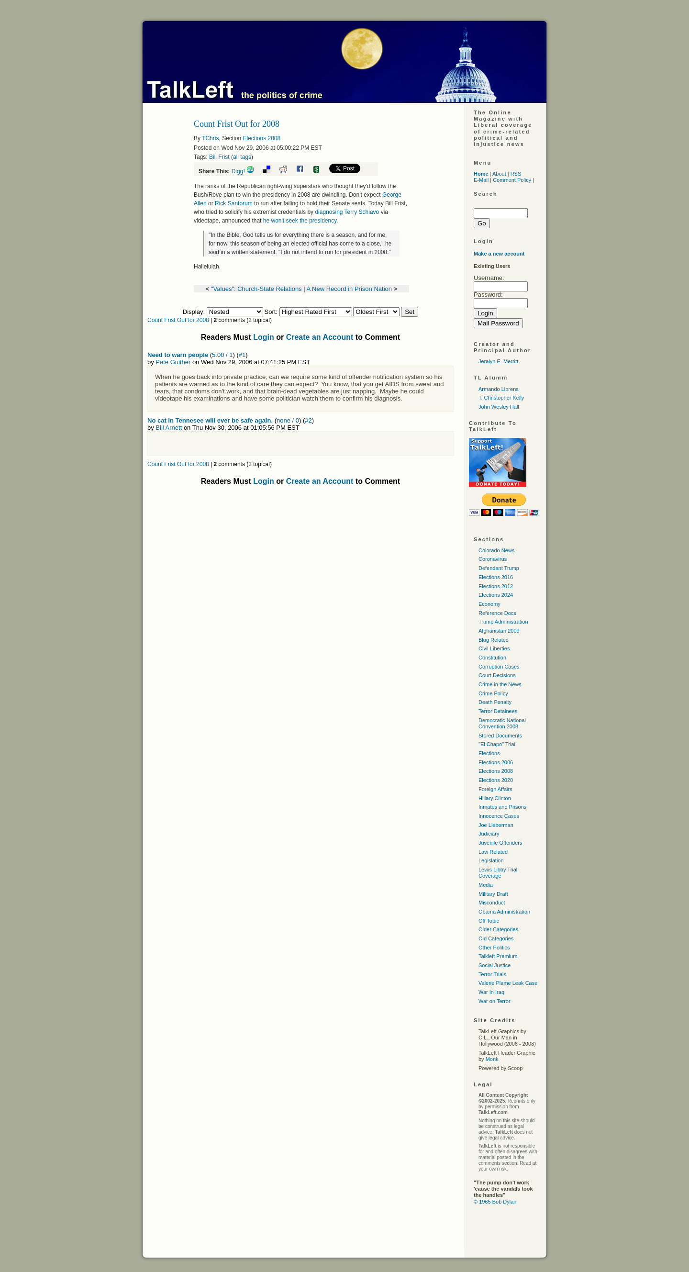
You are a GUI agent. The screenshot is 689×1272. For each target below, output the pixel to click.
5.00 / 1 (222, 354)
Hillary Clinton (494, 798)
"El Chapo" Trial (496, 744)
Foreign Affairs (495, 789)
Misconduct (491, 902)
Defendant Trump (498, 568)
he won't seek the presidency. (300, 220)
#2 (308, 420)
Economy (489, 604)
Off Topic (488, 921)
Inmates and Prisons (502, 807)
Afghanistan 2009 (499, 631)
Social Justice (494, 965)
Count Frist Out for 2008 (178, 320)
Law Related (493, 852)
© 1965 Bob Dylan (495, 1202)
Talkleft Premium (497, 956)
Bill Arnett (169, 427)
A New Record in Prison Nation (349, 288)
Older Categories (498, 929)
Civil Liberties (494, 648)
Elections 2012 (495, 586)
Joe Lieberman (495, 825)
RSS (516, 174)
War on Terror (494, 1001)
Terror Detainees (497, 711)
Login (263, 337)
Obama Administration (504, 912)
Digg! (238, 171)
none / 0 (288, 420)
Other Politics (494, 947)
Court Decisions (497, 675)
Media (485, 885)
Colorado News (496, 550)
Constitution (492, 657)
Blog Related (493, 640)
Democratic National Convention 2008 (502, 723)
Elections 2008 (262, 138)
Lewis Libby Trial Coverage (497, 873)
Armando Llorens (498, 389)
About (499, 174)
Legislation (491, 860)
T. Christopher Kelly (501, 398)
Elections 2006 (495, 762)
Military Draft (493, 894)
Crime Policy (493, 693)
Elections (489, 753)
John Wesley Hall (498, 407)
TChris (210, 138)
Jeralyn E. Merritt (498, 361)
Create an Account (320, 337)
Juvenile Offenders (500, 843)
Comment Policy (512, 180)
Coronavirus (492, 559)
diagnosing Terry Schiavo (347, 212)
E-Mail (481, 180)
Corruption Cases (499, 666)
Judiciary (488, 834)
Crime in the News (500, 684)
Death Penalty (494, 702)
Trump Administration (503, 622)
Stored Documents (500, 735)
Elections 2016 (495, 577)
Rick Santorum (234, 203)
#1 (242, 354)
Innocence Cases (498, 816)
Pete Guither (173, 362)
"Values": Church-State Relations (256, 288)
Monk (492, 1059)
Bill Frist (219, 157)
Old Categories (495, 938)
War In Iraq (491, 992)
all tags (242, 157)
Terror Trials (492, 974)
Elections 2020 (495, 780)
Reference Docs (497, 613)
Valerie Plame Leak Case (507, 983)
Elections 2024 (495, 595)
